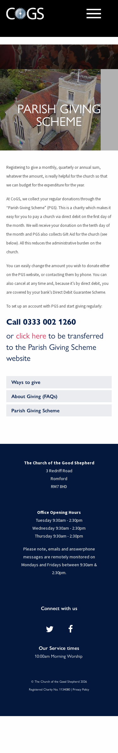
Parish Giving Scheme (35, 410)
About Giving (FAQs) (34, 396)
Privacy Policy (81, 689)
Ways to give (25, 381)
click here (31, 335)
